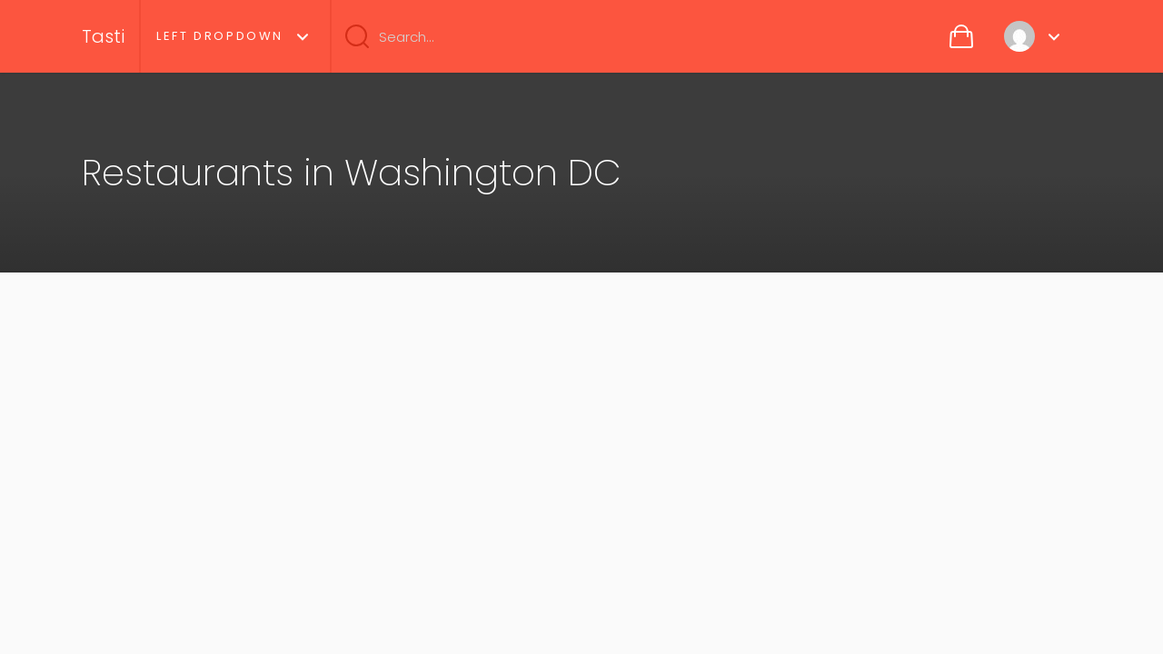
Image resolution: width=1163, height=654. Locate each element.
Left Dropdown (219, 36)
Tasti (103, 36)
